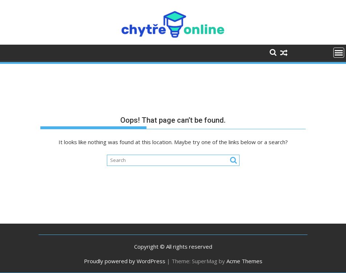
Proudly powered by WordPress (124, 261)
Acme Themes (244, 261)
